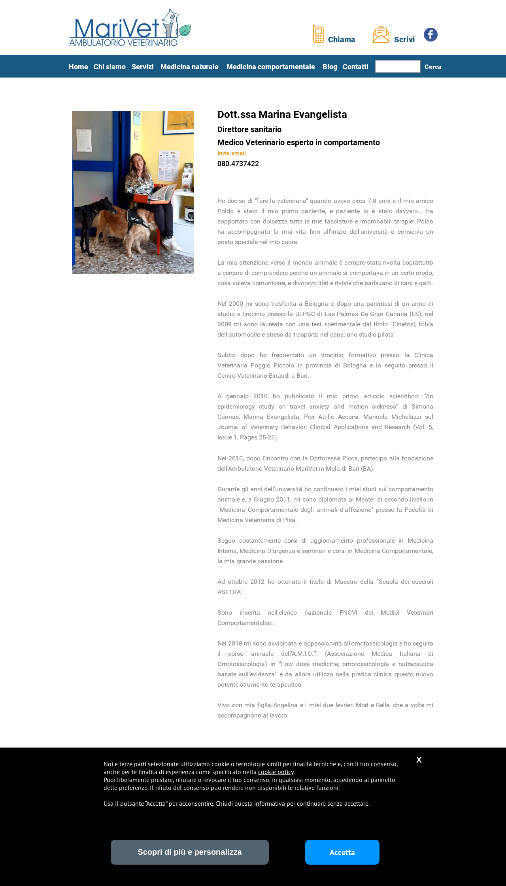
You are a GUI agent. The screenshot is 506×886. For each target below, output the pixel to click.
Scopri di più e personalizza (190, 852)
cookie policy (275, 772)
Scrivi (404, 39)
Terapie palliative (224, 822)
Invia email (231, 153)
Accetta (342, 852)
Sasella (295, 869)
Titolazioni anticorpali (239, 837)
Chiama (341, 39)
